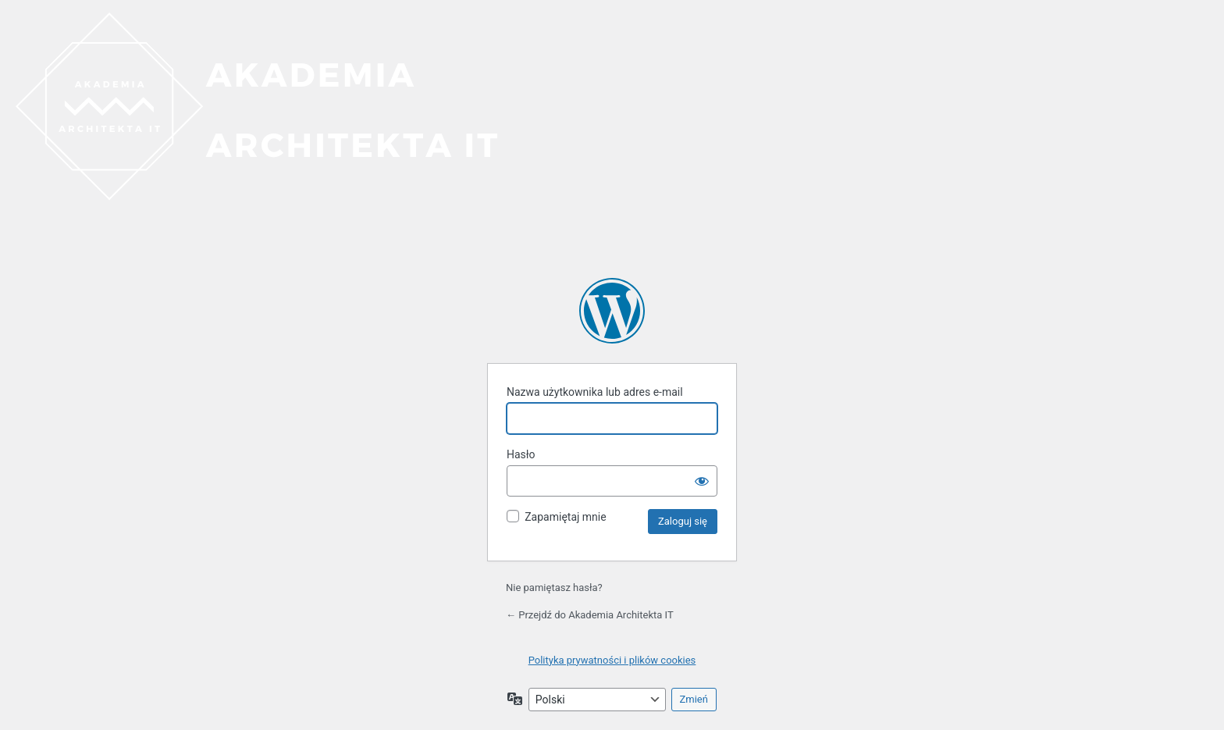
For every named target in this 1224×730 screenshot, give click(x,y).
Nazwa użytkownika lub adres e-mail (595, 392)
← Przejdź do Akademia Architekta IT (590, 615)
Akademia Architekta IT (612, 311)
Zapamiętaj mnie (565, 517)
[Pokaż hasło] (701, 481)
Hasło (521, 454)
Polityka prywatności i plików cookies (612, 660)
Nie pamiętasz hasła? (554, 587)
